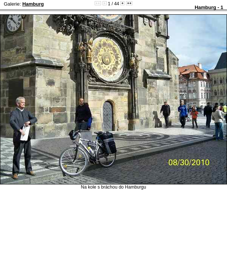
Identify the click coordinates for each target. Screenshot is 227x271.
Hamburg (33, 4)
